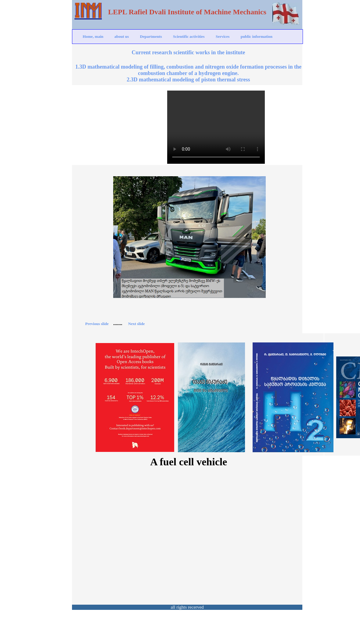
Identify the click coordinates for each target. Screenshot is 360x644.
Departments (151, 36)
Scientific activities (189, 36)
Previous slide (97, 323)
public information (256, 36)
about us (121, 36)
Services (222, 36)
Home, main (93, 36)
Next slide (136, 323)
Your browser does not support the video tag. (216, 127)
